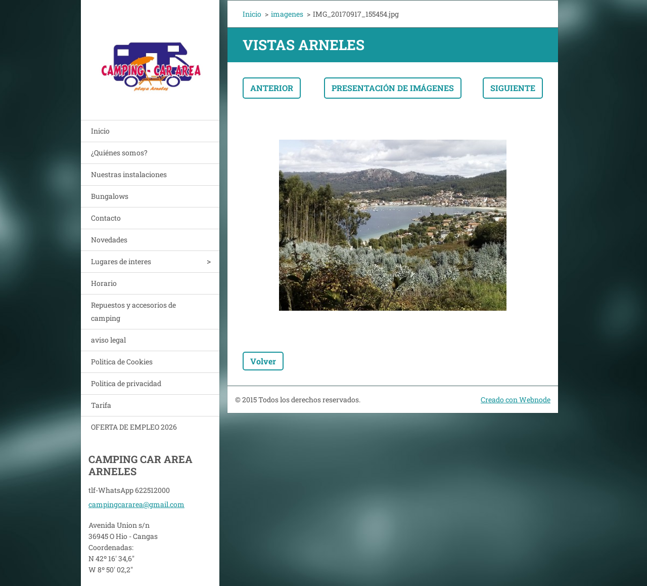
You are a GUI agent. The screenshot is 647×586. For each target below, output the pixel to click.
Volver (263, 361)
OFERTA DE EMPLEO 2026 (134, 427)
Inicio (100, 131)
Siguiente (512, 87)
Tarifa (101, 405)
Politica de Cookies (122, 361)
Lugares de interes (121, 261)
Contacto (106, 218)
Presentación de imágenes (393, 87)
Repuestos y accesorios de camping (133, 311)
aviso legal (108, 340)
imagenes (287, 14)
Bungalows (109, 196)
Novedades (109, 239)
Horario (104, 283)
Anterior (271, 87)
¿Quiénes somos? (119, 152)
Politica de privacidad (126, 383)
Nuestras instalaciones (129, 174)
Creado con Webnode (515, 399)
